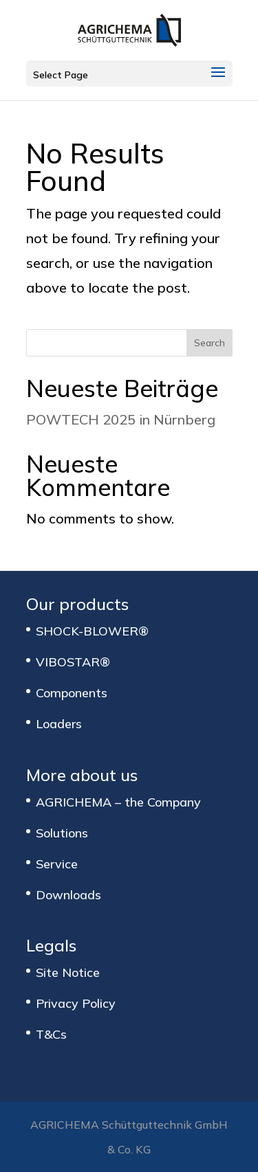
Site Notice (68, 972)
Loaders (59, 724)
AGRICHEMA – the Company (118, 802)
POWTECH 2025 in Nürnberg (120, 419)
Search (209, 343)
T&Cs (51, 1034)
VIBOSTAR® (73, 662)
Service (57, 864)
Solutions (62, 833)
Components (71, 693)
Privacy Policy (76, 1003)
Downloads (68, 895)
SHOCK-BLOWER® (92, 631)
